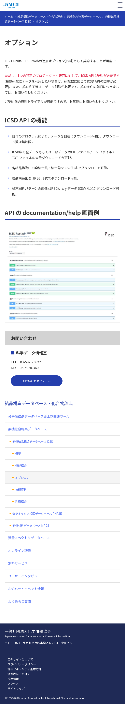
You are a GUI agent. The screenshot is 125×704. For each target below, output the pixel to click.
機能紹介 (21, 465)
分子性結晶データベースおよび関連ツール (39, 416)
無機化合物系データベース (84, 16)
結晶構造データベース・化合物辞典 (40, 16)
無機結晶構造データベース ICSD (32, 441)
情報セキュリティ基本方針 (24, 669)
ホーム (9, 16)
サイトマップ (16, 689)
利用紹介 (21, 501)
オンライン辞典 (19, 550)
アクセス (13, 684)
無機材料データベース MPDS (30, 525)
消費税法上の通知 (19, 674)
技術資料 (21, 489)
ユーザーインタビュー (24, 575)
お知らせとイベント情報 (26, 588)
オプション (22, 477)
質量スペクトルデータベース (29, 537)
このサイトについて (20, 659)
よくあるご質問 (19, 601)
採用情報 (13, 679)
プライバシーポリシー (22, 664)
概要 (18, 453)
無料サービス (18, 563)
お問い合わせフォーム (36, 381)
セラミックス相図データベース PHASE (37, 513)
